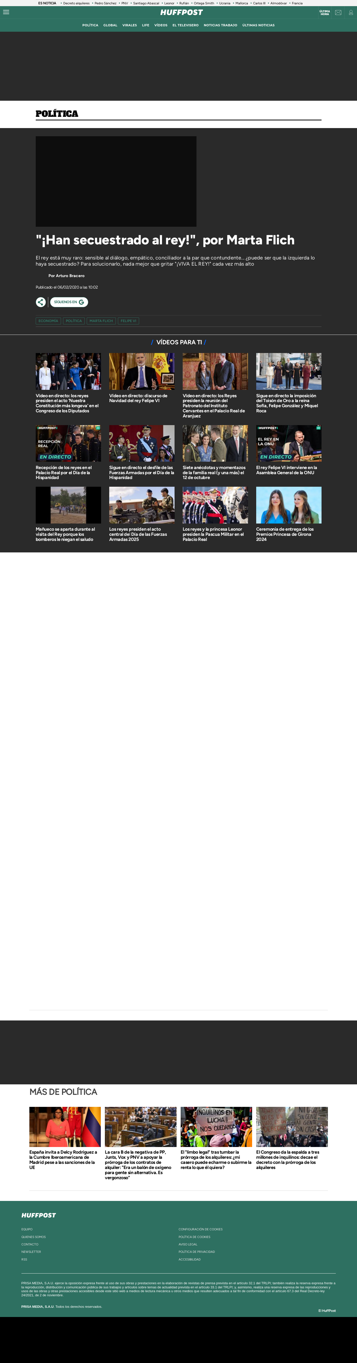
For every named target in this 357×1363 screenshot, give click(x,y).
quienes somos (33, 1237)
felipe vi (128, 321)
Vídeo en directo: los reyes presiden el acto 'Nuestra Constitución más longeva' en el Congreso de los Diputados (67, 403)
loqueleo (232, 1347)
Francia (297, 3)
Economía (48, 321)
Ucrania (224, 3)
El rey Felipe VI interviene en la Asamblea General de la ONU (286, 470)
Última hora (324, 13)
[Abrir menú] (6, 12)
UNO (155, 1340)
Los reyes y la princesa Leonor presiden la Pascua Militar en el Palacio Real (213, 534)
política (90, 25)
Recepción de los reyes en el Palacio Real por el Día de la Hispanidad (64, 473)
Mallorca (242, 3)
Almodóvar (278, 3)
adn (250, 1332)
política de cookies (194, 1237)
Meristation (257, 1347)
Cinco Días (189, 1340)
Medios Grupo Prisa (74, 1349)
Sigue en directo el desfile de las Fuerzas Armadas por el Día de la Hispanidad (141, 473)
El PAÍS (120, 1332)
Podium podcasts (167, 1347)
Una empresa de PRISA (74, 1336)
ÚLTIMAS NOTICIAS (258, 25)
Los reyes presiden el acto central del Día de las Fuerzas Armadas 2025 (138, 534)
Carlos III (259, 3)
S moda (210, 1347)
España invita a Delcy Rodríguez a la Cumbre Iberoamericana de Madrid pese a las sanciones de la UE (63, 1159)
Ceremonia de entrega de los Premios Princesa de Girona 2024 (285, 534)
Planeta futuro (246, 1340)
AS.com (234, 1332)
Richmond (117, 1347)
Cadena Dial (208, 1340)
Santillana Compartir (195, 1332)
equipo (26, 1229)
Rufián (184, 3)
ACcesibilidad (190, 1259)
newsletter (31, 1252)
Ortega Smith (204, 3)
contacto (29, 1244)
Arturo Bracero (70, 275)
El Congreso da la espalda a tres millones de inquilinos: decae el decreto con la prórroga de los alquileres (287, 1159)
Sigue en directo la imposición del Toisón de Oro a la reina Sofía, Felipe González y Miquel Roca (287, 403)
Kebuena (264, 1340)
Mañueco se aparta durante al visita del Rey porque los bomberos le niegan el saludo (65, 534)
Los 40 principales (144, 1332)
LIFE (146, 25)
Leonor (169, 3)
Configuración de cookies (201, 1229)
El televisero (186, 25)
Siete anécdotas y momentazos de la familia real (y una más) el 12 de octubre (214, 473)
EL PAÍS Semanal (227, 1340)
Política (57, 114)
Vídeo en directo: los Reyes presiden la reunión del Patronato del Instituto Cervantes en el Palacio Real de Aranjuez (214, 406)
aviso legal (188, 1244)
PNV (124, 3)
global (110, 25)
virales (129, 25)
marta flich (101, 321)
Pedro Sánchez (105, 3)
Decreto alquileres (76, 3)
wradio (169, 1340)
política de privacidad (197, 1252)
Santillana (168, 1332)
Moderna (142, 1347)
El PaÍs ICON (189, 1347)
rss (24, 1259)
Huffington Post (127, 1340)
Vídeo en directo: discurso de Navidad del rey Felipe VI (138, 398)
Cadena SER (217, 1332)
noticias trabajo (220, 25)
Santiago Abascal (146, 3)
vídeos (160, 25)
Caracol (269, 1332)
